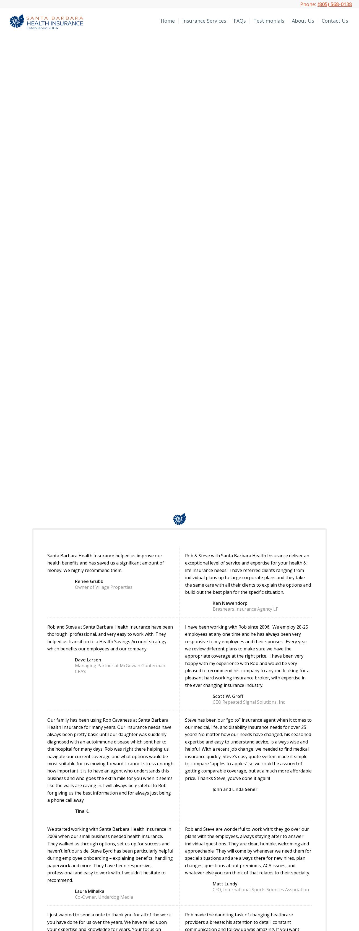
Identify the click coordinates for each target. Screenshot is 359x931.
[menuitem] (167, 20)
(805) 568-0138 (335, 4)
